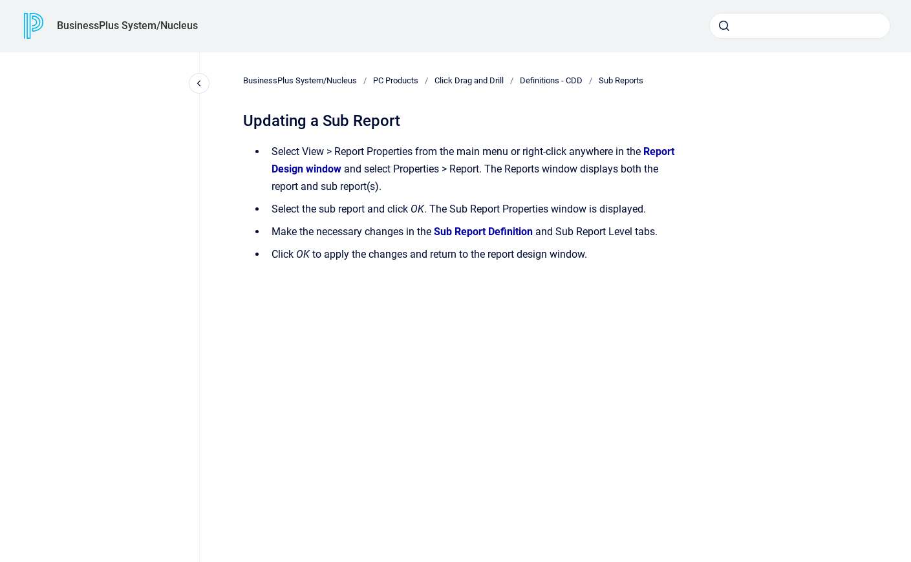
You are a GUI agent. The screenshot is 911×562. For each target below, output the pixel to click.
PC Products (395, 80)
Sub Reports (621, 80)
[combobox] (800, 26)
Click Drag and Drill (469, 80)
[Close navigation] (199, 83)
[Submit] (724, 26)
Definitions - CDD (551, 80)
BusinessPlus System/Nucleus (127, 25)
